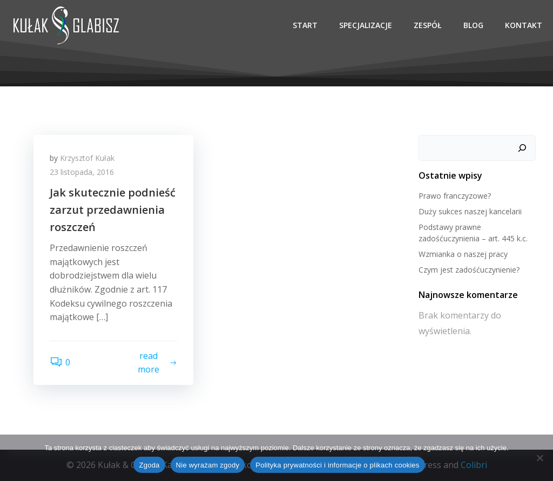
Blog (473, 25)
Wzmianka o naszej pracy (463, 254)
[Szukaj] (522, 148)
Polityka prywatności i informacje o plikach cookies (337, 465)
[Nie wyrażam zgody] (539, 457)
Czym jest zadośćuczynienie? (469, 270)
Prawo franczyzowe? (455, 196)
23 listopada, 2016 (82, 172)
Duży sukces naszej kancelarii (470, 211)
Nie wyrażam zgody (208, 465)
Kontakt (523, 25)
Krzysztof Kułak (87, 158)
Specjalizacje (365, 25)
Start (305, 25)
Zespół (428, 25)
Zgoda (149, 465)
